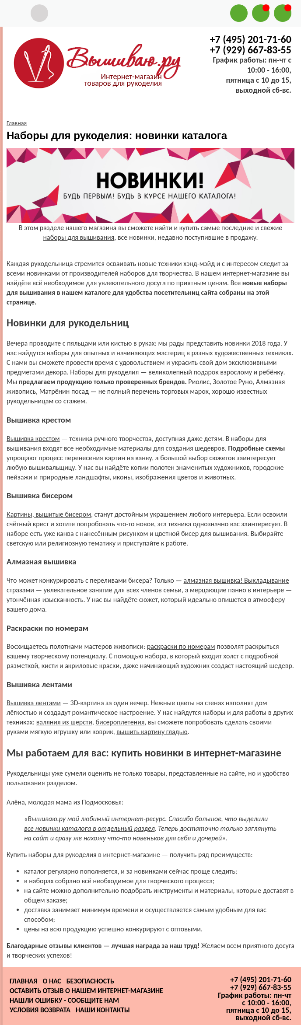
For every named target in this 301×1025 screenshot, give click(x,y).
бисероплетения (119, 722)
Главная (23, 981)
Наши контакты (103, 1010)
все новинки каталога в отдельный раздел (89, 828)
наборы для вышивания (78, 237)
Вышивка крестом (33, 438)
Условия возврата (40, 1010)
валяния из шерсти (64, 722)
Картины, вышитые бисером (49, 514)
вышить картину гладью (151, 732)
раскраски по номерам (181, 646)
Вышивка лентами (34, 703)
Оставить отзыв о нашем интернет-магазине (86, 991)
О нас (51, 981)
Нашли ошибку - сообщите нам (64, 1000)
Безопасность (90, 981)
